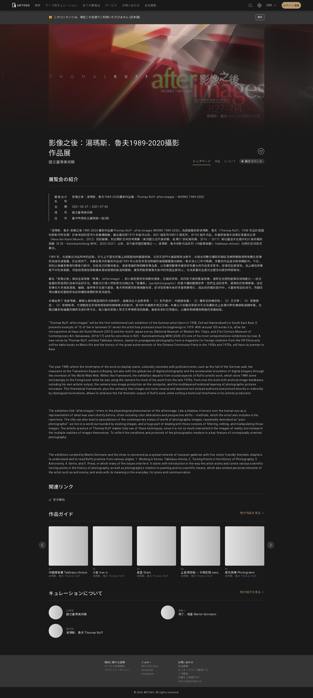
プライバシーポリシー (117, 670)
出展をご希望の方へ (189, 677)
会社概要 (183, 666)
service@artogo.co (190, 681)
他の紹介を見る (250, 592)
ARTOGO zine (149, 666)
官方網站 (57, 499)
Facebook (147, 670)
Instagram (147, 673)
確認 (260, 17)
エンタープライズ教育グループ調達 (193, 672)
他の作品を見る (250, 513)
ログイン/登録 (291, 5)
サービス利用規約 (115, 666)
